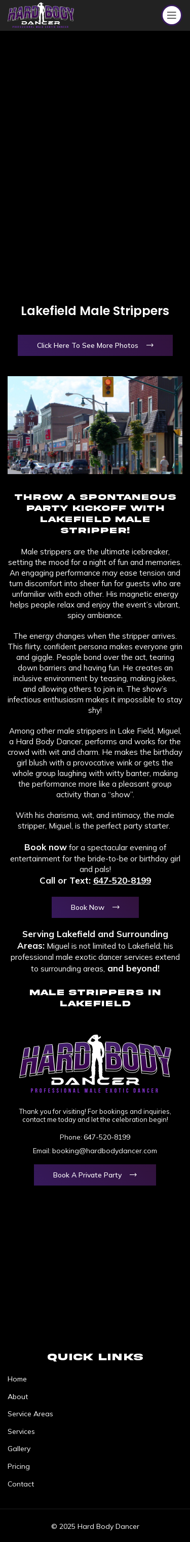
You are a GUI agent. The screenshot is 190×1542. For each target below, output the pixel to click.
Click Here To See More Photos (87, 345)
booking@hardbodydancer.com (104, 1150)
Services (21, 1431)
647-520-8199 (122, 880)
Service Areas (30, 1413)
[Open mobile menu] (171, 15)
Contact (21, 1483)
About (18, 1396)
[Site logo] (41, 14)
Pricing (19, 1466)
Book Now (87, 907)
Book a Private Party (87, 1174)
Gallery (19, 1448)
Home (17, 1378)
